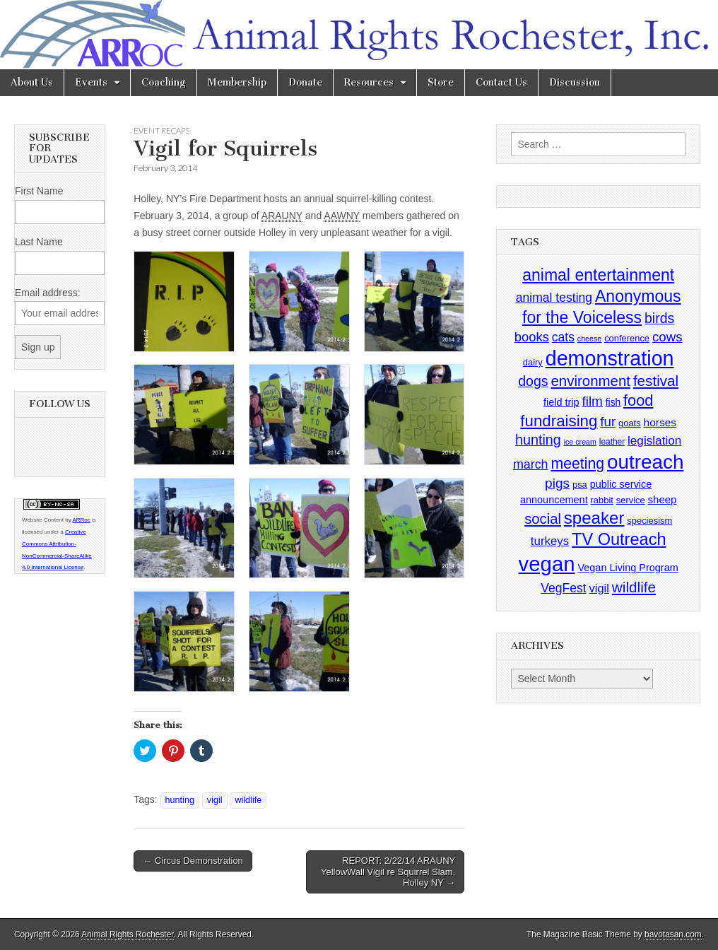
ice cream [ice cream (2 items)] (580, 442)
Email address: (48, 292)
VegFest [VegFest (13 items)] (563, 588)
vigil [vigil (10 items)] (599, 588)
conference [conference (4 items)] (626, 338)
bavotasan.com (673, 934)
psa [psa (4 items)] (579, 484)
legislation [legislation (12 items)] (654, 440)
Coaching (163, 82)
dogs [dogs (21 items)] (533, 381)
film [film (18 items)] (592, 401)
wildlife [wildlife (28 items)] (634, 587)
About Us (32, 82)
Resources (369, 82)
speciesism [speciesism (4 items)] (649, 520)
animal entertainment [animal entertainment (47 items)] (598, 275)
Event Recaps (161, 130)
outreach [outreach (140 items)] (645, 462)
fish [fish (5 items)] (613, 402)
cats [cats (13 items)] (563, 337)
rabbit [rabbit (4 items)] (602, 500)
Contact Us (501, 82)
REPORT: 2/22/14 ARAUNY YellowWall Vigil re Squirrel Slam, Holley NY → (388, 871)
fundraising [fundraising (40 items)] (558, 421)
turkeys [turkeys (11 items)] (550, 541)
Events (91, 82)
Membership (237, 82)
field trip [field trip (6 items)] (561, 402)
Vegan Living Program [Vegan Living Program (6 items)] (627, 567)
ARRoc (81, 520)
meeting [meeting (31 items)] (577, 463)
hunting (179, 800)
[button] (184, 301)
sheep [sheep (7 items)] (662, 499)
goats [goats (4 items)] (629, 423)
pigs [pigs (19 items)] (557, 483)
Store (441, 82)
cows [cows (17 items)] (667, 336)
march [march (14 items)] (530, 464)
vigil (215, 800)
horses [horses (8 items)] (660, 422)
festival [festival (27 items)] (655, 381)
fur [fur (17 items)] (608, 421)
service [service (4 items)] (630, 500)
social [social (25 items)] (542, 519)
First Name (39, 191)
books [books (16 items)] (531, 336)
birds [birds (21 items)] (659, 318)
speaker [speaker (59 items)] (594, 517)
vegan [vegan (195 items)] (547, 563)
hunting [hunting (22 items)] (538, 439)
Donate (305, 82)
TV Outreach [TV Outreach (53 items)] (619, 539)
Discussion (574, 82)
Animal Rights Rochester (127, 934)
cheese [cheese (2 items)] (589, 338)
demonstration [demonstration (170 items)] (610, 358)
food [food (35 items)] (638, 400)
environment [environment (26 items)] (590, 381)
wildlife (248, 800)
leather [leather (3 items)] (612, 442)
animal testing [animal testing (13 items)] (554, 298)
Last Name (39, 241)
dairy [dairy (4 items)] (533, 362)
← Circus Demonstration (193, 860)
